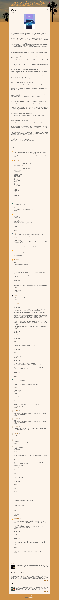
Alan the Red (16, 160)
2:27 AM (15, 552)
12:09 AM (15, 341)
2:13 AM (15, 277)
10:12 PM (15, 335)
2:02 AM (15, 473)
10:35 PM (15, 515)
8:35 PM (15, 415)
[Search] (49, 2)
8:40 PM (15, 451)
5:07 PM (15, 304)
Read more (46, 580)
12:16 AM (15, 357)
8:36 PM (15, 430)
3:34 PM (15, 387)
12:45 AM (15, 268)
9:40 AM (15, 328)
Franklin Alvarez (17, 518)
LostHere (15, 250)
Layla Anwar (16, 410)
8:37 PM (15, 437)
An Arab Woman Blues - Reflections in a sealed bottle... (27, 2)
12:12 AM (15, 346)
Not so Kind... (13, 562)
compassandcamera (31, 597)
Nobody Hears (16, 303)
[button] (47, 9)
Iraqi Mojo (16, 233)
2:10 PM (15, 299)
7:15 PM (15, 407)
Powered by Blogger (29, 595)
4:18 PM (15, 478)
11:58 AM (15, 210)
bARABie (15, 295)
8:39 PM (15, 443)
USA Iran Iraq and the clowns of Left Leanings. (18, 572)
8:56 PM (15, 484)
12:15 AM (15, 352)
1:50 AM (15, 528)
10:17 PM (15, 491)
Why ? (11, 583)
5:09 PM (15, 547)
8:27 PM (15, 237)
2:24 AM (15, 287)
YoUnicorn (16, 213)
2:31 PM (15, 376)
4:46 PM (15, 230)
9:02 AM (15, 200)
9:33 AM (15, 510)
